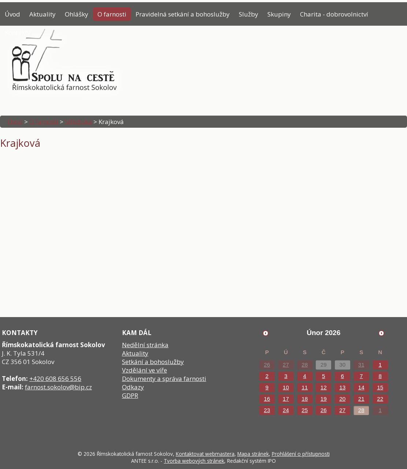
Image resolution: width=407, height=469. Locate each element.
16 (267, 399)
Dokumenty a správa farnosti (164, 378)
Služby (248, 14)
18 (304, 399)
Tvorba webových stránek (194, 460)
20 (342, 399)
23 (267, 410)
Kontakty (17, 32)
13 (342, 387)
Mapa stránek (253, 453)
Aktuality (42, 14)
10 (286, 387)
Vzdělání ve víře (144, 370)
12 (324, 387)
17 (286, 399)
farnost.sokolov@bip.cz (58, 387)
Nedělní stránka (145, 345)
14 (361, 387)
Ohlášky (76, 14)
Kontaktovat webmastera (205, 453)
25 (304, 410)
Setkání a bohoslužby (153, 361)
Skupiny (279, 14)
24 (286, 410)
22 (380, 399)
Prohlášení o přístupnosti (301, 453)
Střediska (78, 121)
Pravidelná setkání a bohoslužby (183, 14)
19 (324, 399)
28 (304, 364)
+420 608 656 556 (55, 378)
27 (286, 364)
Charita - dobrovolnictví (334, 14)
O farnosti (111, 14)
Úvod (12, 14)
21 (361, 399)
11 (304, 387)
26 (267, 364)
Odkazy (133, 387)
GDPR (130, 395)
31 (361, 364)
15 (380, 387)
